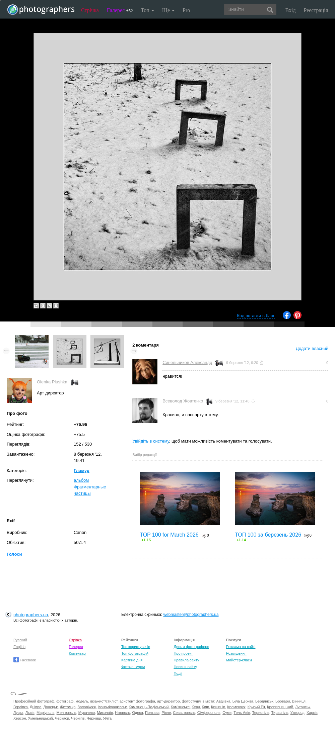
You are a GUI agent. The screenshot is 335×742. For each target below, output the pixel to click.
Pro (186, 10)
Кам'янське (180, 707)
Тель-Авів (241, 713)
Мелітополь (66, 713)
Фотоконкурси (133, 667)
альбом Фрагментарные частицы (90, 487)
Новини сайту (185, 667)
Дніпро (35, 707)
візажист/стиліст (103, 701)
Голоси (14, 554)
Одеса (137, 713)
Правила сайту (186, 660)
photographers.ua (30, 614)
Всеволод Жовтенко (182, 400)
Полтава (152, 713)
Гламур (81, 470)
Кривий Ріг (256, 707)
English (19, 647)
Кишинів (218, 707)
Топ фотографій (134, 653)
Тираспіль (279, 713)
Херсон (19, 718)
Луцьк (18, 713)
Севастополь (184, 713)
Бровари (282, 701)
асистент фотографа (137, 701)
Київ (205, 707)
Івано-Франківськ (112, 707)
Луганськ (302, 707)
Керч (196, 707)
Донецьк (50, 707)
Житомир (67, 707)
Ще (168, 10)
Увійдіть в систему (150, 441)
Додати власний (312, 348)
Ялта (107, 718)
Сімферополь (208, 713)
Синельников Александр (187, 362)
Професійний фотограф (33, 701)
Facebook (24, 660)
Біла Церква (242, 701)
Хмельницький (40, 718)
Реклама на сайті (241, 647)
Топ (147, 10)
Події (178, 673)
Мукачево (86, 713)
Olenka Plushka (52, 381)
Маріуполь (45, 713)
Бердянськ (264, 701)
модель (82, 701)
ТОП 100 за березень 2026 (268, 535)
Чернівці (94, 718)
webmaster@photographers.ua (191, 614)
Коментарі (77, 653)
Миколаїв (105, 713)
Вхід (290, 10)
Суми (226, 713)
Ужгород (297, 713)
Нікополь (122, 713)
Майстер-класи (239, 660)
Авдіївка (223, 701)
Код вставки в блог (256, 315)
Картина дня (131, 660)
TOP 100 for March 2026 (169, 535)
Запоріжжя (87, 707)
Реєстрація (316, 10)
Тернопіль (260, 713)
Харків (312, 713)
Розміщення (236, 653)
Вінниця (299, 701)
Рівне (166, 713)
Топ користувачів (135, 647)
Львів (30, 713)
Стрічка (90, 10)
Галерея (120, 10)
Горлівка (20, 707)
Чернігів (77, 718)
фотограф (64, 701)
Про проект (183, 653)
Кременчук (236, 707)
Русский (20, 640)
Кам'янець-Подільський (149, 707)
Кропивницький (280, 707)
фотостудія (191, 701)
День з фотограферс (191, 647)
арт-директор (168, 701)
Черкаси (62, 718)
